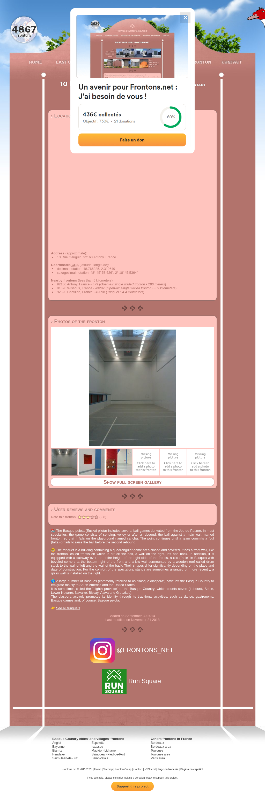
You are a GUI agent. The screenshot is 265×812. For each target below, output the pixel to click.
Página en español (191, 769)
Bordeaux (157, 743)
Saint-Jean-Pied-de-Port (108, 754)
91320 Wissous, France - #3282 (81, 288)
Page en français (168, 769)
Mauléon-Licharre (104, 750)
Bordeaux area (161, 746)
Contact (231, 62)
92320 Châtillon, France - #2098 (81, 292)
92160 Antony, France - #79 (77, 284)
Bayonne (58, 746)
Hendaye (58, 754)
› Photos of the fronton (78, 321)
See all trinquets (68, 608)
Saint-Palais (100, 758)
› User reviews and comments (83, 509)
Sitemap (108, 769)
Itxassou (97, 746)
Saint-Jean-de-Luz (65, 758)
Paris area (158, 758)
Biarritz (57, 750)
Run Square (132, 680)
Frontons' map (123, 769)
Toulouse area (160, 754)
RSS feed (150, 769)
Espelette (98, 743)
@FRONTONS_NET (132, 649)
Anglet (56, 743)
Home (35, 62)
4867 (23, 29)
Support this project (132, 786)
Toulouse (157, 750)
